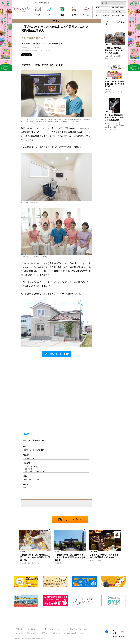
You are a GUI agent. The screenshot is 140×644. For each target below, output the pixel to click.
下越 (33, 43)
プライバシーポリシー (54, 629)
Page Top (117, 637)
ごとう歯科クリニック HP (57, 354)
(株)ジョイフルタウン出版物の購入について (68, 633)
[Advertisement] (70, 616)
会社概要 (19, 629)
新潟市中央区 (26, 43)
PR (61, 43)
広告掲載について (34, 629)
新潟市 (39, 43)
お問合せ (44, 633)
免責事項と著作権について (77, 629)
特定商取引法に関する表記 (25, 633)
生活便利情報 (53, 43)
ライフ (45, 43)
